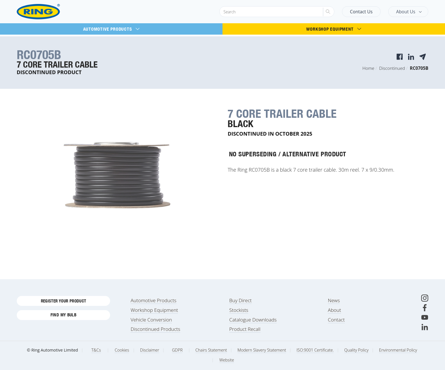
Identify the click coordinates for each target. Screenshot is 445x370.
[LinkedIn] (424, 327)
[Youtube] (424, 317)
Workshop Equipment (333, 28)
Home (368, 68)
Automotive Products (111, 28)
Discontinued (392, 68)
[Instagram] (424, 298)
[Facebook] (424, 307)
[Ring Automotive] (52, 12)
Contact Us (361, 12)
